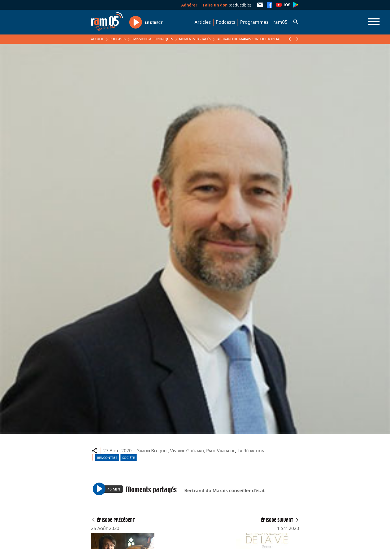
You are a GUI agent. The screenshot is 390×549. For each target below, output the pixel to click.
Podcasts (225, 22)
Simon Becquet (152, 451)
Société (128, 457)
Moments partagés (195, 39)
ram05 (280, 22)
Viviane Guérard (187, 451)
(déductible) (227, 5)
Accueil (97, 39)
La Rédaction (251, 451)
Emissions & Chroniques (152, 39)
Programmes (254, 22)
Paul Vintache (220, 451)
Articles (203, 22)
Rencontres (107, 457)
